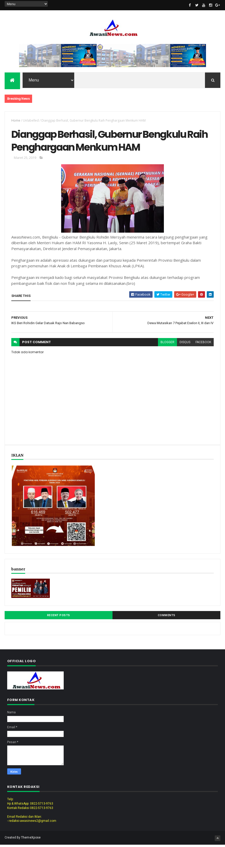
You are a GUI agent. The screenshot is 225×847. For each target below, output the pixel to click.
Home (15, 121)
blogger (167, 344)
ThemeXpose (31, 840)
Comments (166, 617)
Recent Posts (58, 617)
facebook (203, 344)
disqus (185, 344)
